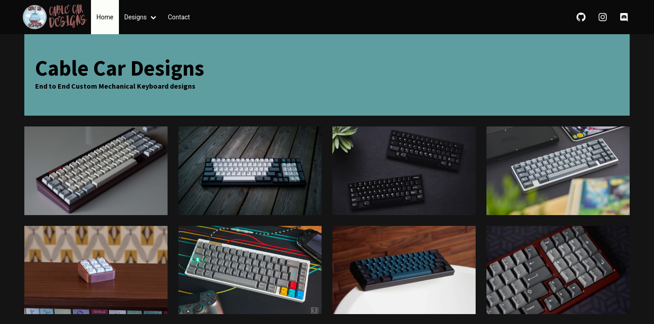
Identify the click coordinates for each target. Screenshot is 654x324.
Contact (179, 17)
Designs (135, 17)
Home (105, 17)
